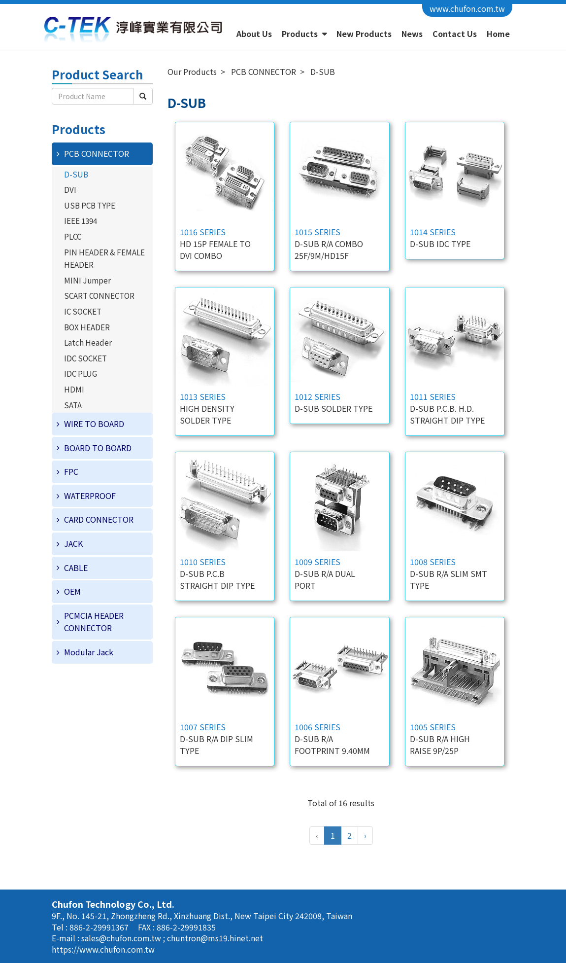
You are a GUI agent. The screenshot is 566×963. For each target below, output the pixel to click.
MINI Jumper (87, 280)
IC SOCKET (82, 311)
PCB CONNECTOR (96, 153)
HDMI (74, 389)
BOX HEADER (87, 326)
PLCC (72, 236)
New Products (364, 33)
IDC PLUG (80, 373)
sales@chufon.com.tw (122, 938)
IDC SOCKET (85, 358)
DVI (70, 189)
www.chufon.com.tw (467, 8)
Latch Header (88, 342)
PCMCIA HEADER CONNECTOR (94, 621)
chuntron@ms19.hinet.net (215, 938)
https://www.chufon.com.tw (103, 949)
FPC (71, 471)
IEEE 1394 (80, 220)
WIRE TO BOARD (94, 423)
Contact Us (455, 33)
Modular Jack (88, 652)
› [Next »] (365, 835)
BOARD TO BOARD (98, 448)
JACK (73, 543)
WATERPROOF (90, 495)
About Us (254, 33)
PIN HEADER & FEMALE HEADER (104, 258)
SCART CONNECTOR (99, 295)
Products (301, 33)
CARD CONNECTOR (98, 519)
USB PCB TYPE (89, 205)
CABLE (76, 567)
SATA (73, 404)
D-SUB (76, 174)
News (412, 33)
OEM (72, 591)
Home (498, 33)
